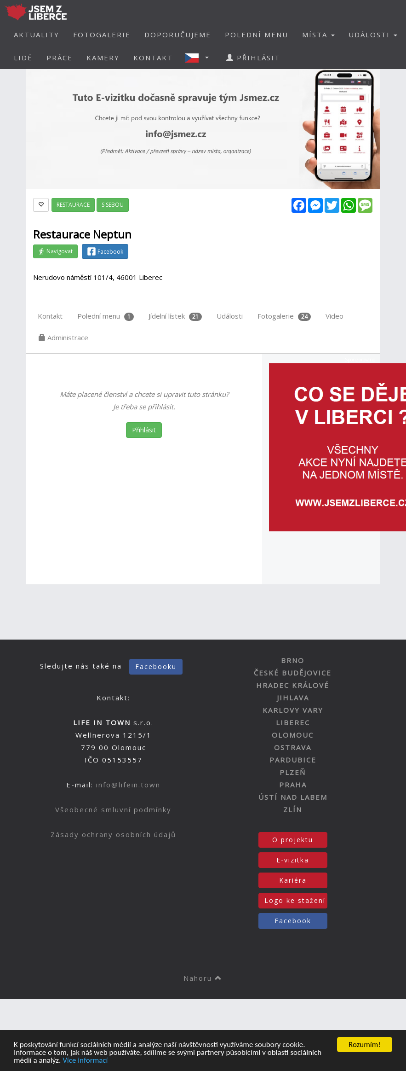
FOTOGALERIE (102, 34)
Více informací (85, 1060)
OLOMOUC (293, 734)
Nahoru (203, 978)
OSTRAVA (292, 747)
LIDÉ (23, 57)
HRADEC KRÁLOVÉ (292, 685)
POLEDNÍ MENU (256, 34)
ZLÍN (292, 809)
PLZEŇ (293, 772)
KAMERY (103, 57)
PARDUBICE (292, 759)
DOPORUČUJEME (177, 34)
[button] (199, 57)
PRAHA (293, 784)
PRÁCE (59, 57)
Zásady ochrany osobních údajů (113, 834)
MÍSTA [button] (318, 34)
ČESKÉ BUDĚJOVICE (293, 672)
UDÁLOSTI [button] (373, 34)
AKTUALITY (36, 34)
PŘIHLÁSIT (253, 57)
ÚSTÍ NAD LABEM (292, 797)
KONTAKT (153, 57)
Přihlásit (144, 429)
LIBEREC (293, 722)
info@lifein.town (128, 784)
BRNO (292, 660)
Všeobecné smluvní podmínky (113, 809)
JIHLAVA (293, 697)
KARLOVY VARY (293, 710)
